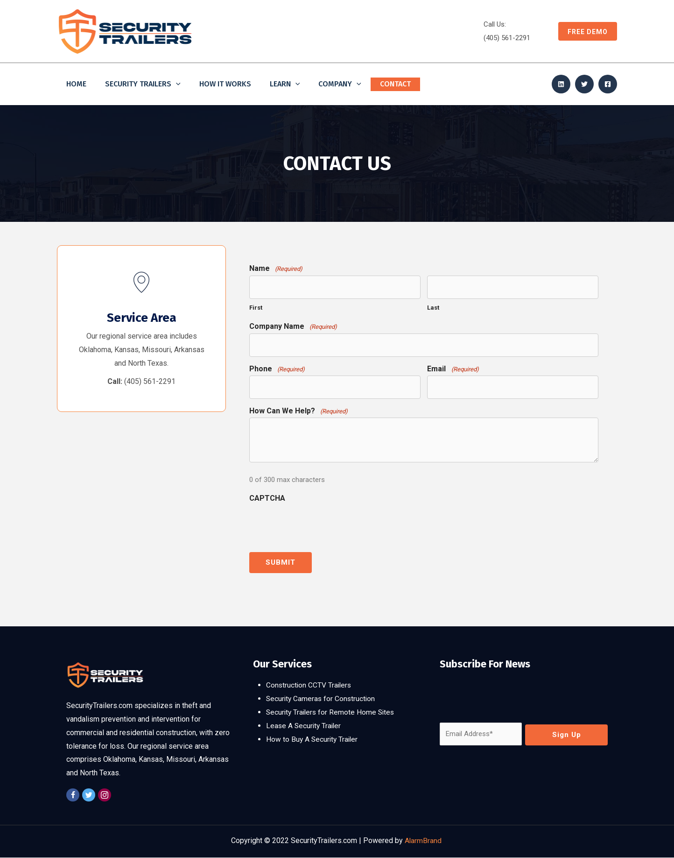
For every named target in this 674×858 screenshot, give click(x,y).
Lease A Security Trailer (305, 725)
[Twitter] (584, 84)
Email (452, 368)
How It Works (225, 83)
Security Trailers (143, 84)
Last (433, 307)
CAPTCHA (267, 498)
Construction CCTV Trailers (309, 685)
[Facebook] (607, 84)
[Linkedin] (561, 84)
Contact (395, 83)
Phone (277, 368)
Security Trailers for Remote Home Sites (332, 712)
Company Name (293, 326)
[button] (583, 31)
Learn (285, 84)
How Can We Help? (298, 410)
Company (339, 84)
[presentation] (320, 523)
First (255, 307)
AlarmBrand (423, 841)
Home (76, 83)
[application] (176, 84)
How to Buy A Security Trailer (313, 739)
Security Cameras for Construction (322, 698)
